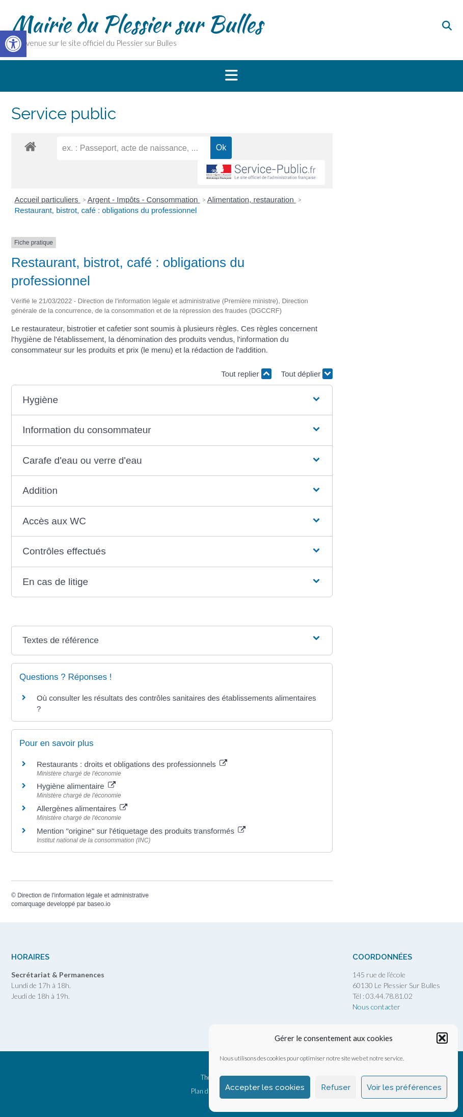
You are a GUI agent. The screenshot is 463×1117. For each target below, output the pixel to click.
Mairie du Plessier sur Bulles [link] (136, 24)
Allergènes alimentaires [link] (82, 808)
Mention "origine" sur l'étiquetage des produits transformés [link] (141, 831)
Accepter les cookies (265, 1087)
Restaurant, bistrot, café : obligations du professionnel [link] (106, 210)
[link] (13, 44)
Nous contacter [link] (376, 1006)
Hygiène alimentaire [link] (76, 786)
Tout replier (246, 373)
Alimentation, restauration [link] (251, 199)
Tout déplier (307, 373)
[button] (442, 1038)
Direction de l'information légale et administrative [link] (83, 895)
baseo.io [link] (98, 904)
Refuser (335, 1087)
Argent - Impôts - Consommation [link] (144, 199)
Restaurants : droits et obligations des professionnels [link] (132, 764)
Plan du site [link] (207, 1091)
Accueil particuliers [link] (47, 199)
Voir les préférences (404, 1087)
